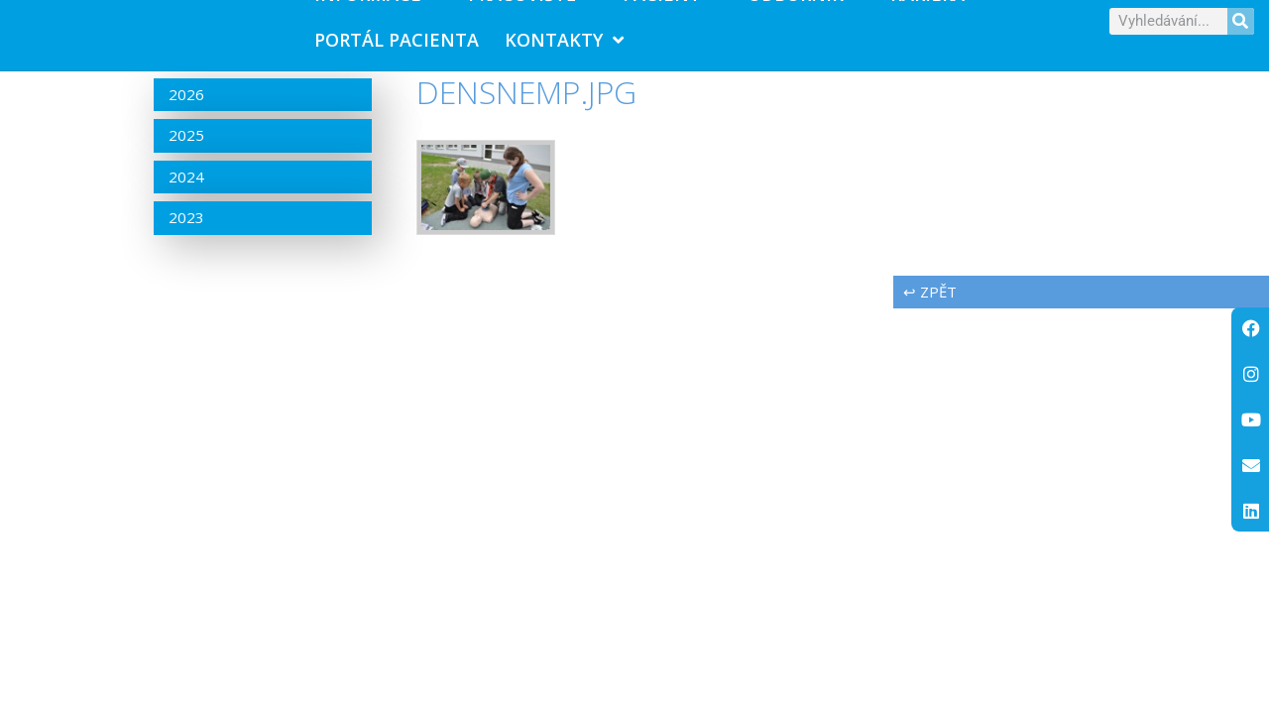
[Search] (1240, 27)
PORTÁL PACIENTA (396, 46)
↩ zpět (930, 303)
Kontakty (564, 45)
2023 (186, 230)
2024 (186, 189)
